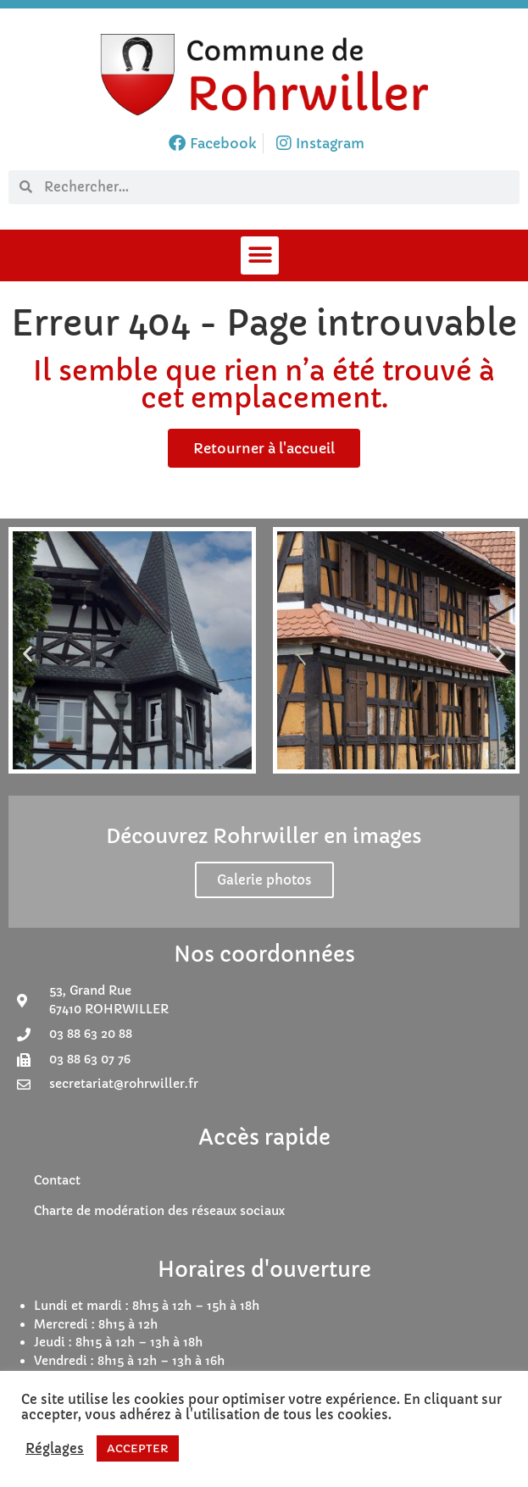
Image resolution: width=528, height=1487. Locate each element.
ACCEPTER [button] (138, 1448)
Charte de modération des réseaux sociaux (159, 1210)
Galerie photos (264, 880)
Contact (57, 1180)
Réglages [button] (54, 1448)
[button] (260, 255)
